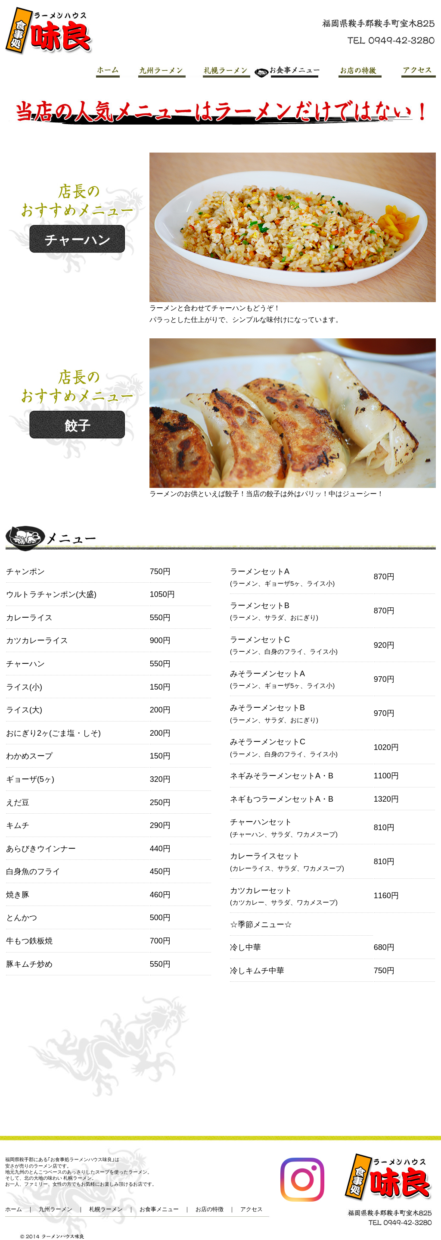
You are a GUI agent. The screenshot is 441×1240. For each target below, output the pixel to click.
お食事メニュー (285, 70)
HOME (99, 70)
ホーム (13, 1209)
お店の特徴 (351, 70)
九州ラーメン (153, 70)
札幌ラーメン (218, 70)
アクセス (409, 70)
